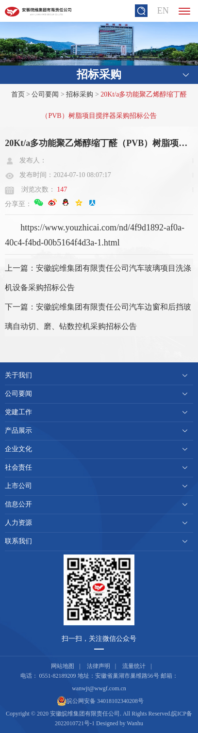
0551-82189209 (57, 675)
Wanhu (135, 723)
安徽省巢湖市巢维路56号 (127, 675)
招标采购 (79, 94)
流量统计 (134, 666)
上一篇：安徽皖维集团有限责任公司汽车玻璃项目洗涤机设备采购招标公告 (98, 278)
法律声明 (98, 666)
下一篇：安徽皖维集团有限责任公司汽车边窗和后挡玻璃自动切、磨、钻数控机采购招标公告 (98, 316)
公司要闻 (45, 94)
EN (163, 11)
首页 (18, 94)
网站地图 (62, 666)
